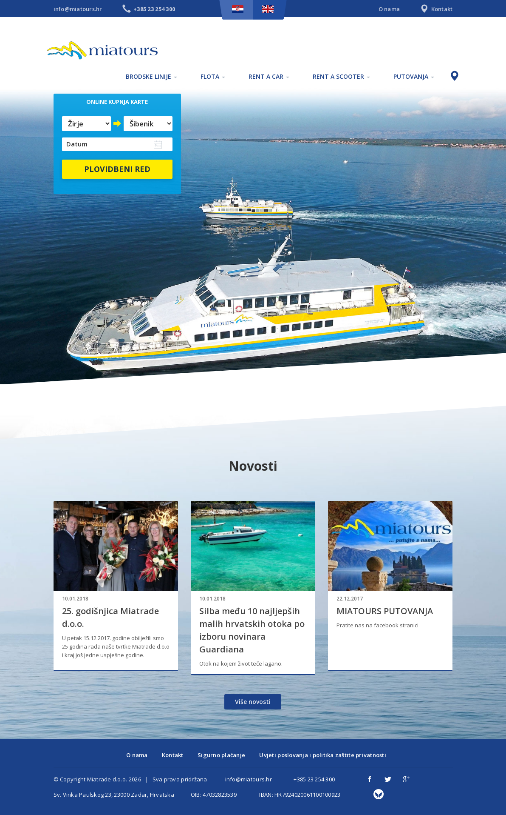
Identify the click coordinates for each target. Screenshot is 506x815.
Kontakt (435, 9)
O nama (389, 9)
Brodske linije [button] (151, 76)
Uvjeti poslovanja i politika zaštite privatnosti (322, 755)
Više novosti (253, 702)
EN (268, 9)
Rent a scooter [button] (341, 76)
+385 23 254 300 (314, 779)
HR (237, 9)
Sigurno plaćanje (221, 755)
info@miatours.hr (78, 9)
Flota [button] (213, 76)
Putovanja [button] (413, 76)
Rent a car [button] (269, 76)
